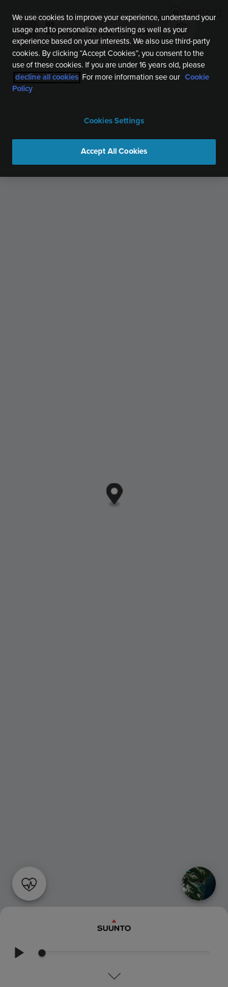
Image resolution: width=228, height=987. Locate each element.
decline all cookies (46, 77)
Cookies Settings (114, 121)
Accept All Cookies (114, 152)
